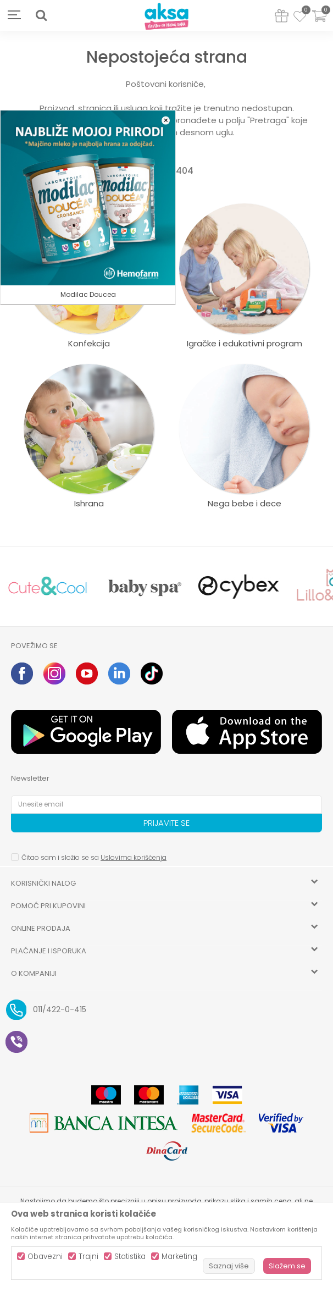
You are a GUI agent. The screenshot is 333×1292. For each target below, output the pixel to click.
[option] (48, 586)
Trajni (88, 1256)
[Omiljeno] (299, 18)
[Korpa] (319, 22)
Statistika (130, 1256)
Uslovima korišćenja (133, 857)
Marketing (179, 1256)
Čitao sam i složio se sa (93, 857)
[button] (41, 15)
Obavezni (45, 1256)
